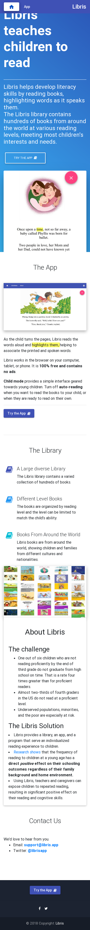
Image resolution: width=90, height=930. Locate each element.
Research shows (27, 752)
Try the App (25, 158)
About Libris (45, 631)
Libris (60, 923)
